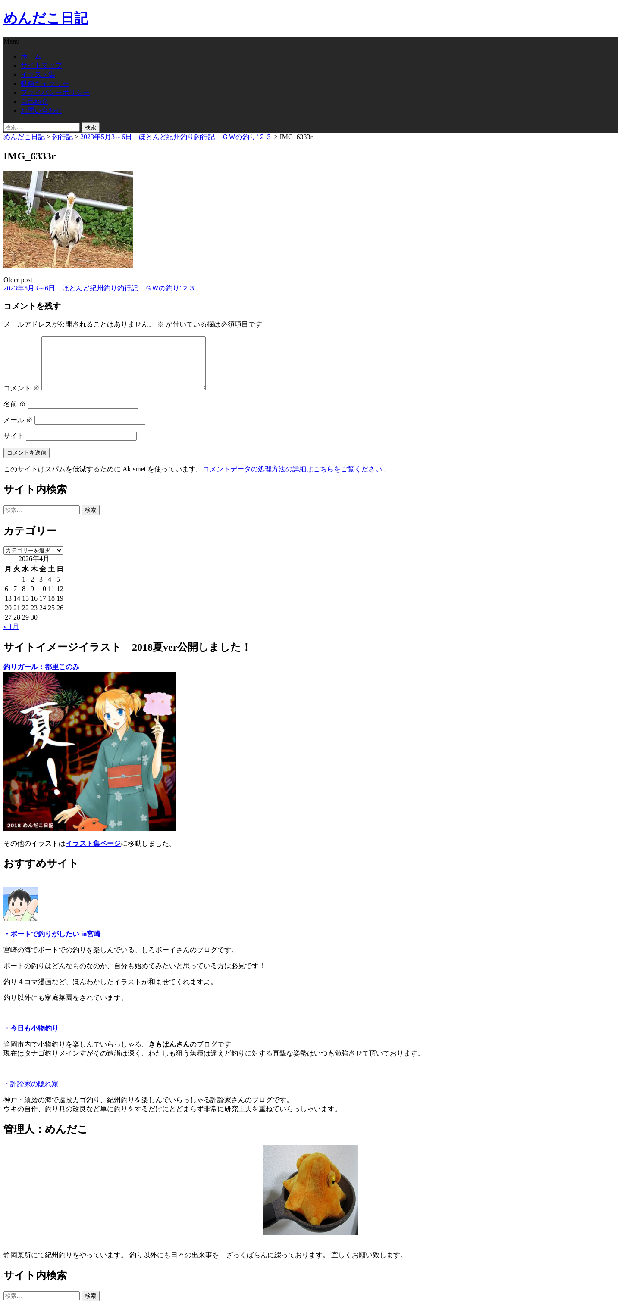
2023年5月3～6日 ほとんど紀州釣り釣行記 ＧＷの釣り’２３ (99, 288)
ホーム (31, 56)
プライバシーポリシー (55, 92)
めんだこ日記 (45, 18)
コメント (21, 398)
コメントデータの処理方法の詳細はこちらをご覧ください (292, 479)
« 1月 (11, 637)
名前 (14, 414)
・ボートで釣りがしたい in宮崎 (51, 944)
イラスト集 (38, 74)
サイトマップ (41, 65)
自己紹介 (34, 101)
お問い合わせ (41, 110)
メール (18, 430)
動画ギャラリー (45, 83)
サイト (13, 446)
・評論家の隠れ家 (31, 1094)
